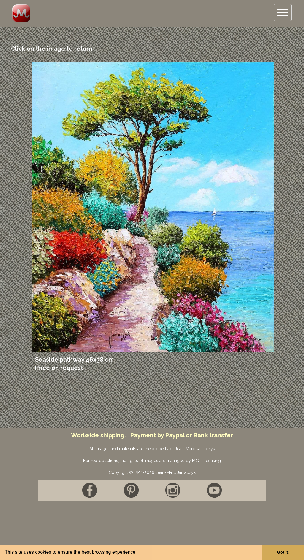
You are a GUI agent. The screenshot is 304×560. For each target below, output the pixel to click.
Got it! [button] (283, 552)
